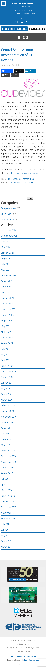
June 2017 (6, 530)
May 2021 (6, 354)
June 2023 (6, 286)
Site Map (34, 656)
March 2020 (7, 399)
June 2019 (6, 439)
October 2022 (7, 315)
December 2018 (9, 456)
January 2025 (7, 252)
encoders (17, 179)
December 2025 (9, 230)
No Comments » (29, 182)
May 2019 (6, 445)
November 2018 (9, 462)
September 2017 (9, 518)
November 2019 (9, 416)
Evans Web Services (31, 660)
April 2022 (6, 332)
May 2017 (6, 535)
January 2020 (7, 411)
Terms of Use (25, 656)
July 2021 (5, 349)
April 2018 (6, 484)
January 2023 (7, 298)
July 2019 (5, 433)
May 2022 (6, 326)
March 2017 (7, 546)
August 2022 (7, 320)
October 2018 (7, 467)
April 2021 (6, 360)
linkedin (21, 22)
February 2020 (8, 405)
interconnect (28, 179)
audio (9, 179)
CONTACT (22, 19)
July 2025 (5, 241)
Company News (8, 208)
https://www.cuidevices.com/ (25, 173)
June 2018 (6, 479)
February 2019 (8, 450)
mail (16, 22)
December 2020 (9, 371)
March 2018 (7, 490)
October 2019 (7, 422)
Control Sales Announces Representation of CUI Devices (20, 54)
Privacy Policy (14, 656)
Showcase (16, 182)
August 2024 (7, 258)
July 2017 (5, 524)
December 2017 (9, 507)
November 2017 (9, 513)
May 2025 (6, 247)
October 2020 (7, 377)
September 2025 (9, 236)
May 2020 (6, 388)
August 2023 (7, 281)
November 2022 (9, 309)
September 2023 (9, 275)
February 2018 (8, 496)
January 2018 (7, 501)
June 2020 (6, 383)
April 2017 (6, 541)
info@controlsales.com (26, 14)
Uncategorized (8, 219)
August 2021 (7, 343)
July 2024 (5, 264)
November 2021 (9, 337)
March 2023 (7, 292)
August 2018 (7, 473)
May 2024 (6, 269)
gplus (27, 22)
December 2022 (9, 303)
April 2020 (6, 394)
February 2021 (8, 366)
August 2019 (7, 428)
